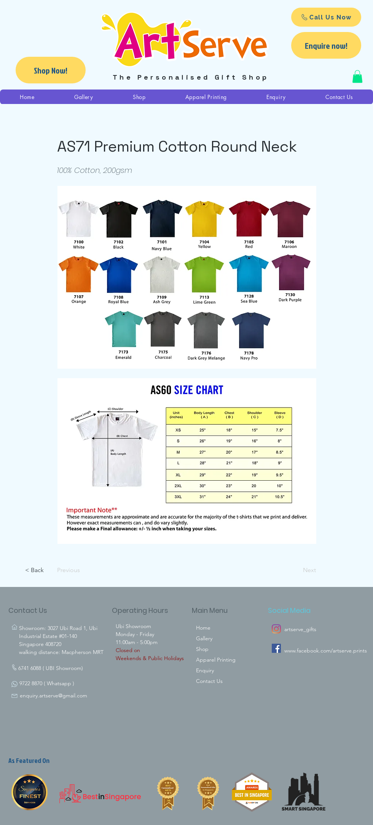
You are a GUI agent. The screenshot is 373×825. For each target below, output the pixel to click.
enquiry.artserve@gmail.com (53, 695)
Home (203, 627)
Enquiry (205, 670)
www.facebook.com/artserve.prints (325, 650)
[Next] (297, 570)
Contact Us (209, 681)
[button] (357, 76)
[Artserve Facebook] (276, 648)
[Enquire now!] (326, 45)
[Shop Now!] (51, 70)
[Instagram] (276, 628)
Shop (202, 649)
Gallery (204, 638)
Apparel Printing (216, 659)
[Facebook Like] (286, 683)
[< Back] (50, 570)
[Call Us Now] (326, 17)
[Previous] (82, 570)
